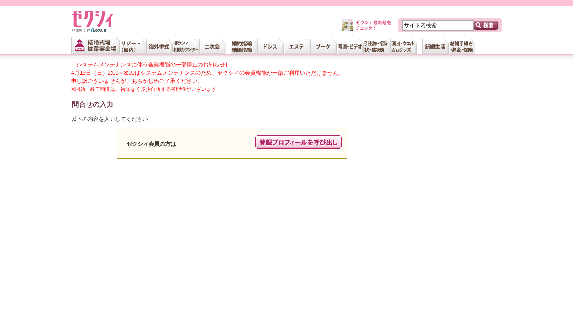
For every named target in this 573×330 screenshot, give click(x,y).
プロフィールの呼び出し (298, 142)
